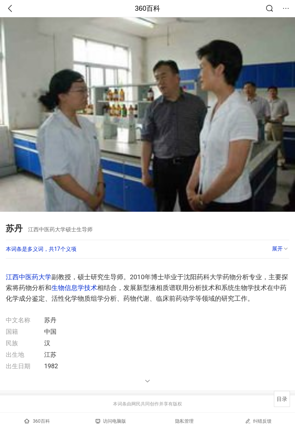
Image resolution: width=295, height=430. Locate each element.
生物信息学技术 (74, 288)
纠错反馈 (258, 421)
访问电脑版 (111, 421)
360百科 (147, 8)
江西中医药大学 (28, 277)
